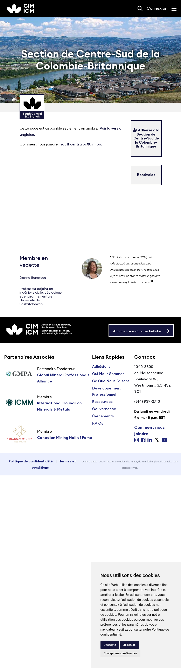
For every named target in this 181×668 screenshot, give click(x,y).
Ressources (102, 401)
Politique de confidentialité (31, 461)
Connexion (157, 8)
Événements (103, 416)
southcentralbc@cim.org (81, 144)
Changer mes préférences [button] (120, 653)
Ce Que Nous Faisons (111, 381)
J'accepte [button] (110, 645)
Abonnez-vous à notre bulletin (137, 331)
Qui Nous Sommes (108, 373)
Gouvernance (104, 408)
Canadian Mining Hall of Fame (64, 437)
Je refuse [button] (129, 645)
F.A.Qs (97, 423)
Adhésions (101, 366)
